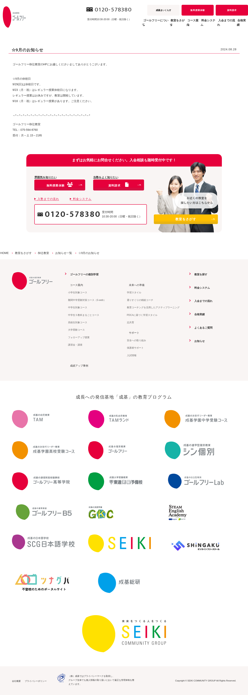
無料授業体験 (197, 10)
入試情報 (131, 355)
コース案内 (75, 284)
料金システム (194, 24)
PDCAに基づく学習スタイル (142, 314)
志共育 (130, 322)
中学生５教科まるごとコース (83, 314)
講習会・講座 (75, 344)
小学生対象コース (77, 292)
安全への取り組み (136, 340)
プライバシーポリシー (36, 680)
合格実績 (239, 24)
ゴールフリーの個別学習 (83, 274)
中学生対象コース (77, 307)
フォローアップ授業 (79, 337)
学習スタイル (134, 292)
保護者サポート (135, 347)
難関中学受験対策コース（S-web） (87, 299)
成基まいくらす (163, 10)
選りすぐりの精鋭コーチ (140, 299)
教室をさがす (194, 219)
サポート (132, 332)
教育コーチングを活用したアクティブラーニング (153, 307)
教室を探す (199, 274)
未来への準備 (135, 284)
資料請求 (232, 10)
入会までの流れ (218, 24)
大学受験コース (76, 329)
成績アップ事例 (78, 365)
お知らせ (198, 340)
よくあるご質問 (202, 327)
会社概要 (16, 680)
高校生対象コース (77, 322)
